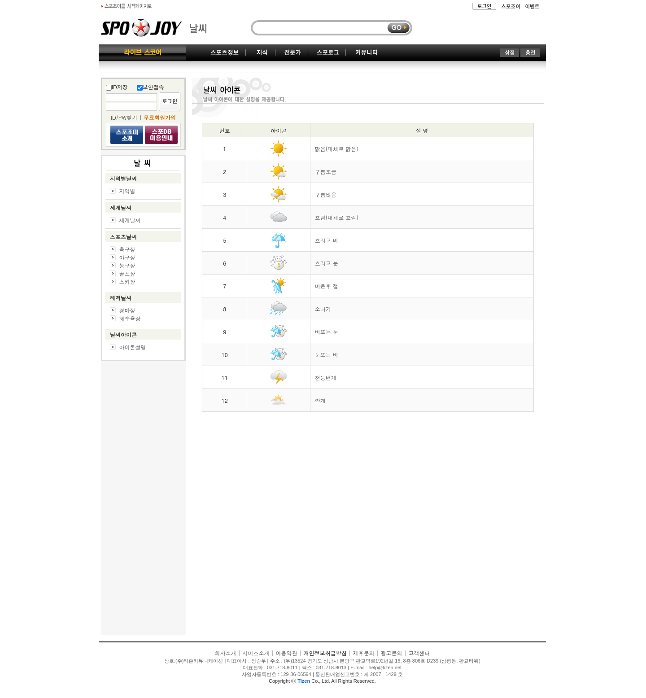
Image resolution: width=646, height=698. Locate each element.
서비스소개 (255, 653)
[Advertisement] (143, 500)
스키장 (127, 281)
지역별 (127, 191)
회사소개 (225, 653)
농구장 (127, 265)
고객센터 (419, 653)
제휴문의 (364, 653)
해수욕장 (130, 318)
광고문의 (391, 653)
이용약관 (286, 653)
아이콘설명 (132, 347)
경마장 (127, 310)
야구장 (127, 257)
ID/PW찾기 (124, 117)
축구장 (127, 249)
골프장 (127, 273)
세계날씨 (130, 220)
